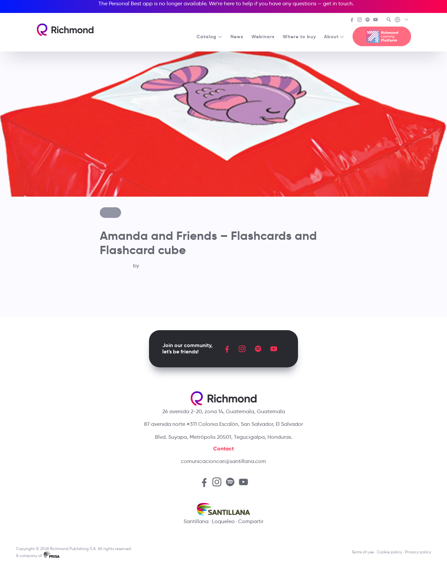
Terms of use (363, 551)
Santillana (196, 521)
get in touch (338, 3)
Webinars (263, 37)
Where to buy (299, 37)
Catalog (210, 37)
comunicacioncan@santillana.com (223, 461)
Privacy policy (418, 551)
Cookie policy (389, 551)
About (334, 37)
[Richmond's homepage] (65, 30)
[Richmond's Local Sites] (402, 20)
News (236, 37)
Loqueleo (223, 521)
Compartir (250, 521)
